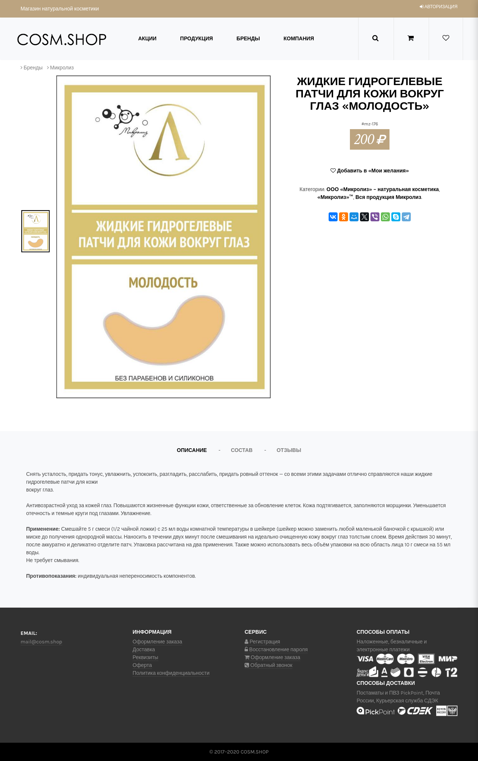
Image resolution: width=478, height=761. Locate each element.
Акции (147, 38)
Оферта (142, 665)
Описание (192, 450)
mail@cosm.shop (41, 642)
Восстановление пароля (276, 649)
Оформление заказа (157, 642)
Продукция (196, 38)
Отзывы (289, 450)
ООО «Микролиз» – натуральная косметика (382, 189)
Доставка (144, 649)
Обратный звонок (268, 665)
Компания (298, 38)
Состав (241, 450)
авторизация (438, 6)
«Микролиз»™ (335, 197)
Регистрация (262, 642)
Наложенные (372, 642)
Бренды (248, 38)
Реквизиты (145, 657)
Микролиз (62, 68)
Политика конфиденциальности (171, 673)
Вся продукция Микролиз (388, 197)
